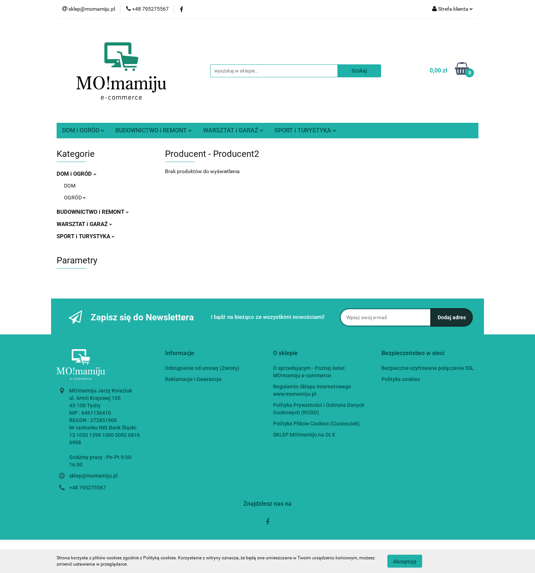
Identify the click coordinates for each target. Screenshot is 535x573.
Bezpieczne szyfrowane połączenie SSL (427, 368)
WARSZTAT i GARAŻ (233, 130)
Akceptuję (405, 561)
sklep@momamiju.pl (93, 476)
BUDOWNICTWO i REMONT (153, 130)
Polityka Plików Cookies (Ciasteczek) (316, 424)
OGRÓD (75, 197)
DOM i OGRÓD (83, 130)
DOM (69, 186)
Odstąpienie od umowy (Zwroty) (202, 368)
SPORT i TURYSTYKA (305, 130)
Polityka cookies (400, 379)
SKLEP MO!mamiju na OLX (304, 435)
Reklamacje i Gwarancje (193, 379)
